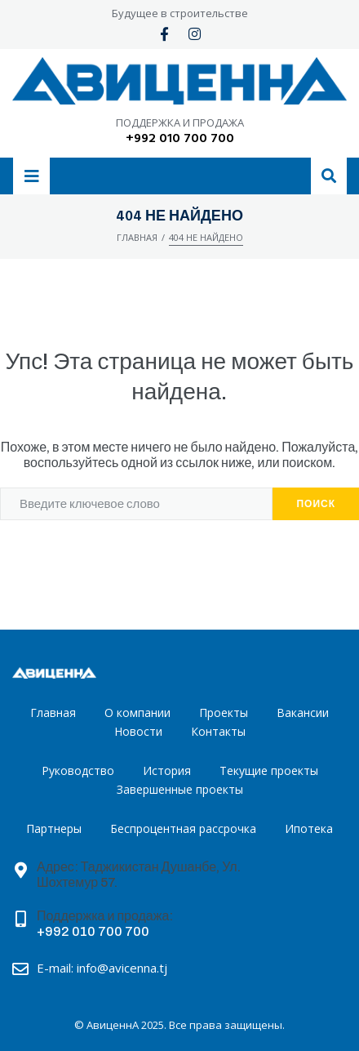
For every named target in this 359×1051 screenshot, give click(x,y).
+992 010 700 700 (180, 138)
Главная (137, 237)
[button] (31, 176)
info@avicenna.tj (122, 968)
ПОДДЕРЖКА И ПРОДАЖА (180, 122)
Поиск (315, 504)
